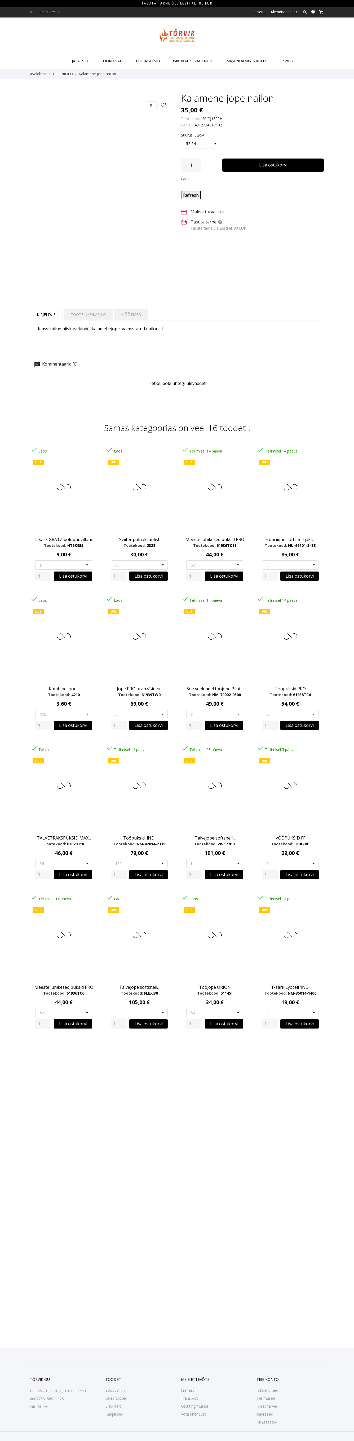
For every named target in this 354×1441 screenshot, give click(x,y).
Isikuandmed (267, 1390)
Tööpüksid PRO (290, 688)
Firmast (187, 1390)
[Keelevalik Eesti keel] (50, 11)
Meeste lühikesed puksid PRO (214, 539)
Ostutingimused (194, 1406)
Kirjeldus (46, 314)
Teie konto (267, 1379)
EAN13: (187, 125)
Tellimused (265, 1398)
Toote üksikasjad (88, 314)
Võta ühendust (193, 1414)
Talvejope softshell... (215, 838)
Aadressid (264, 1414)
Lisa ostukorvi (273, 165)
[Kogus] (191, 165)
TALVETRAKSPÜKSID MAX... (64, 838)
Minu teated (266, 1422)
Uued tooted (116, 1398)
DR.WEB (285, 60)
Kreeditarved (267, 1406)
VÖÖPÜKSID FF (290, 838)
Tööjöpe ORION (215, 987)
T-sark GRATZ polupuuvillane (63, 539)
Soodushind (115, 1390)
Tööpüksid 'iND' (139, 838)
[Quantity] (43, 576)
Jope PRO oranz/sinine (139, 688)
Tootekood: (191, 118)
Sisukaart (113, 1406)
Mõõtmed (131, 314)
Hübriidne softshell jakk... (290, 539)
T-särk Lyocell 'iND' (290, 987)
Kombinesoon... (64, 688)
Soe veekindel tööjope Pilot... (215, 688)
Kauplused (114, 1414)
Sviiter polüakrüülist (139, 539)
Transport (189, 1398)
